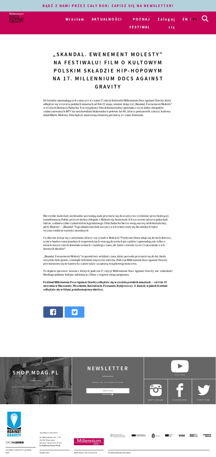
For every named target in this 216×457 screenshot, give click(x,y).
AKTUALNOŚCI (107, 19)
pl (195, 19)
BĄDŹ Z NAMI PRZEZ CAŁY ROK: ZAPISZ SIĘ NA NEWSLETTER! (108, 5)
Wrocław (75, 19)
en (185, 19)
